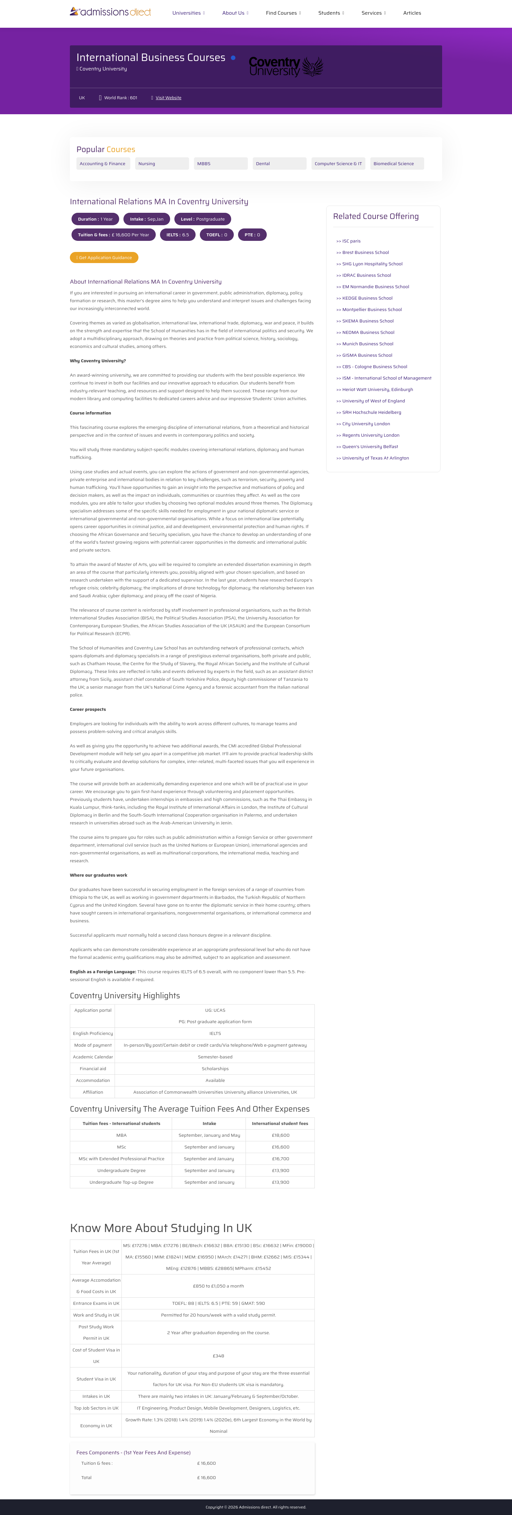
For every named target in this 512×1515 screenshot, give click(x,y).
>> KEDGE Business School (364, 298)
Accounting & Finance (102, 163)
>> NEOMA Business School (365, 332)
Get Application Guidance (104, 257)
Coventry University (103, 69)
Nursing (146, 163)
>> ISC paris (348, 240)
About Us (233, 13)
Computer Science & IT (338, 163)
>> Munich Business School (364, 343)
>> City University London (363, 423)
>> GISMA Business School (364, 355)
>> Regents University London (368, 435)
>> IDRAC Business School (363, 275)
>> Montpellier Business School (369, 309)
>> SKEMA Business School (365, 320)
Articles (412, 13)
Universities (186, 13)
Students (329, 13)
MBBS (204, 163)
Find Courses (281, 13)
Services (372, 13)
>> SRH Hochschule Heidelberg (368, 412)
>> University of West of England (370, 400)
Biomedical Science (394, 163)
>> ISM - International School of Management (384, 378)
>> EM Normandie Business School (372, 286)
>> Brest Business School (362, 252)
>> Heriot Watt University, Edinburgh (374, 389)
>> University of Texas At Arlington (372, 457)
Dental (263, 163)
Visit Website (168, 97)
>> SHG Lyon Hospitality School (369, 263)
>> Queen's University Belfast (367, 446)
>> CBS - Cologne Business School (371, 366)
